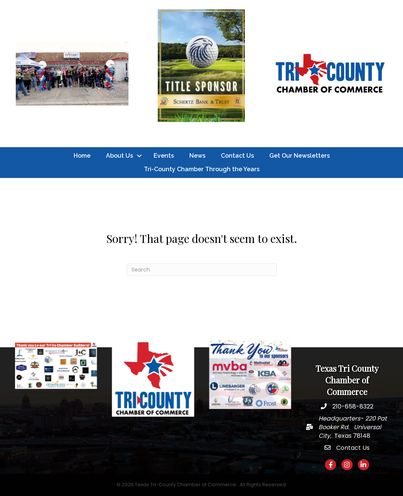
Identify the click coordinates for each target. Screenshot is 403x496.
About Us (119, 155)
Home (82, 155)
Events (164, 155)
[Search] (202, 269)
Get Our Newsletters (299, 155)
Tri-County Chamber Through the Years (202, 169)
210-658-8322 (352, 406)
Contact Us (237, 155)
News (197, 155)
